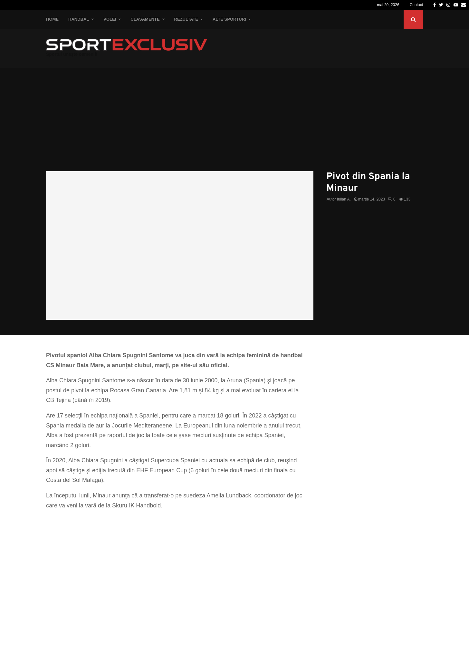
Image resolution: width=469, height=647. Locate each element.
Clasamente (144, 19)
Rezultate (186, 19)
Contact (416, 5)
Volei (109, 19)
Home (52, 19)
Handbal (78, 19)
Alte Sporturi (229, 19)
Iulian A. (344, 199)
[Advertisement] (234, 123)
